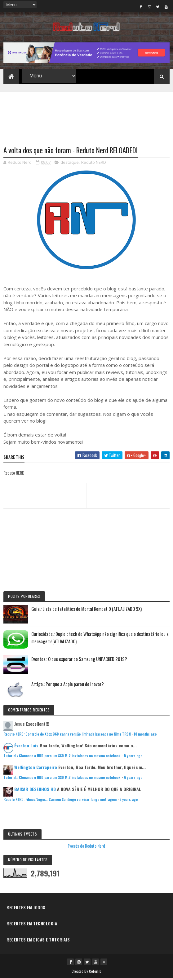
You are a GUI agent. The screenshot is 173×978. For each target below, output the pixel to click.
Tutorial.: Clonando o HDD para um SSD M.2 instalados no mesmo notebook (62, 755)
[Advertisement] (86, 115)
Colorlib (95, 971)
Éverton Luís (26, 745)
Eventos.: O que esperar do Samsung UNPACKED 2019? (79, 658)
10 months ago (145, 734)
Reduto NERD (93, 162)
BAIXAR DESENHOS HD (35, 789)
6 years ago (133, 777)
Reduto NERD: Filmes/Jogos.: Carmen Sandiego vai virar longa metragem (60, 799)
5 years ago (133, 755)
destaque (69, 162)
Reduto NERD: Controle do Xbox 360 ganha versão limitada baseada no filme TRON (67, 734)
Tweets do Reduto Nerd (86, 845)
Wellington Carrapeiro (35, 767)
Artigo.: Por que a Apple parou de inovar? (67, 683)
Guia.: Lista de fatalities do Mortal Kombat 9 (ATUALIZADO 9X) (86, 608)
